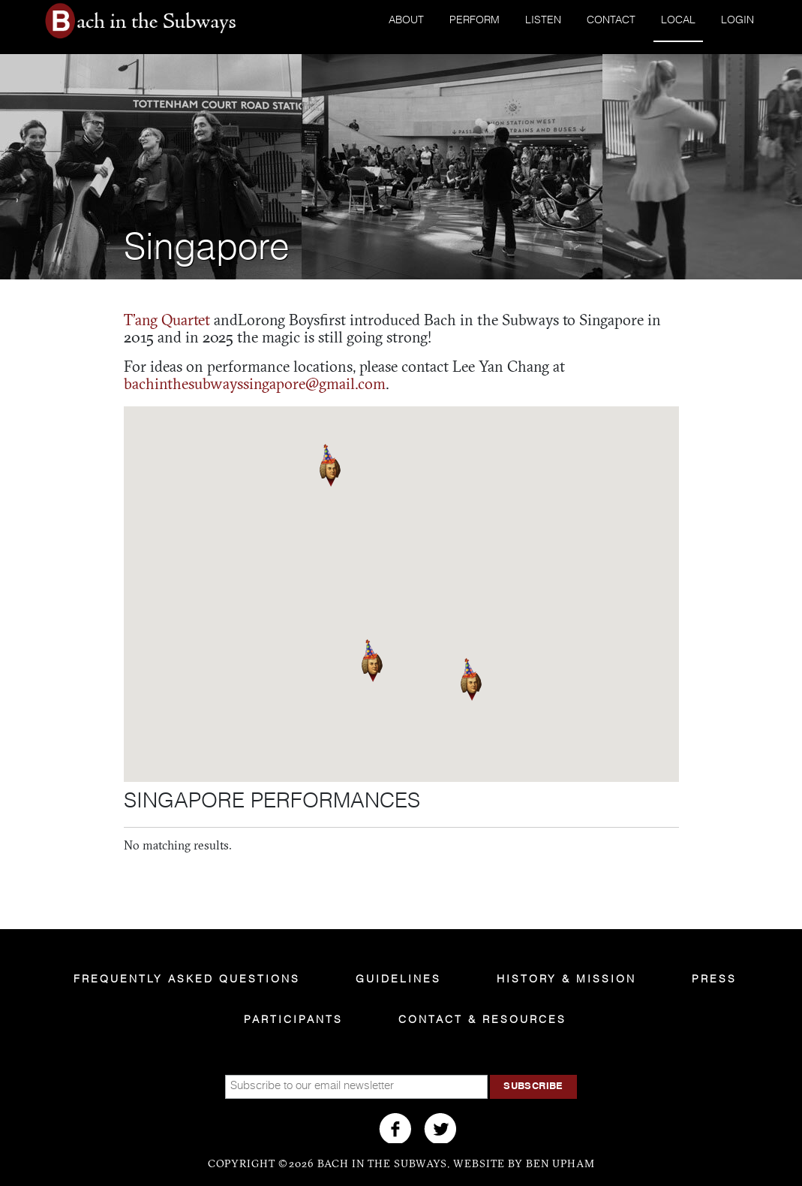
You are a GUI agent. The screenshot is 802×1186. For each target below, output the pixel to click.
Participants (293, 1020)
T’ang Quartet (167, 321)
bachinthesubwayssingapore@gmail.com (255, 385)
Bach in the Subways (153, 21)
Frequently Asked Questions (187, 979)
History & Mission (566, 979)
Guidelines (398, 979)
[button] (372, 660)
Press (714, 979)
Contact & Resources (482, 1020)
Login (737, 20)
